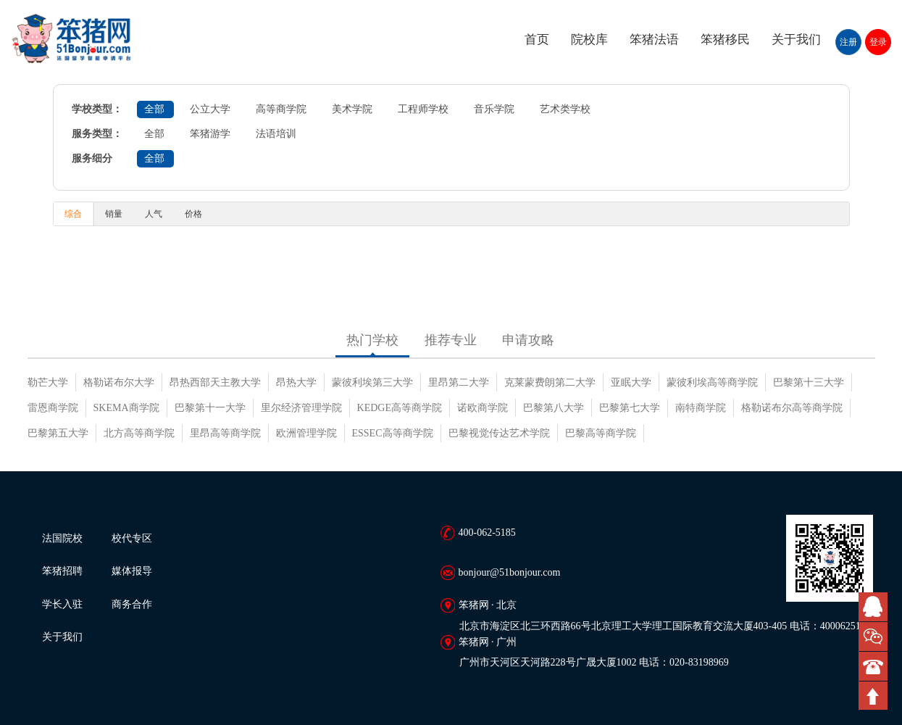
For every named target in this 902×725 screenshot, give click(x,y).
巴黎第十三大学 (808, 382)
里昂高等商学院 (225, 433)
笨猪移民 (725, 39)
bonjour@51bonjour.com (510, 572)
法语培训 (276, 133)
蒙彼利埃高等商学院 (712, 382)
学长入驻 (62, 604)
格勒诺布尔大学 (118, 382)
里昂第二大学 (458, 382)
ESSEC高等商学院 (392, 433)
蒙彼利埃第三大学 (372, 382)
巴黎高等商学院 (600, 433)
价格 (193, 214)
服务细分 (92, 158)
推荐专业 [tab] (451, 340)
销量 (113, 214)
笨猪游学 (210, 133)
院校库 (589, 39)
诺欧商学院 (482, 407)
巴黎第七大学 (629, 407)
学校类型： (97, 109)
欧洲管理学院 (306, 433)
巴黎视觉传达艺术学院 (499, 433)
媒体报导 (132, 571)
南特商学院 (700, 407)
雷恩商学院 (53, 407)
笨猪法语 (654, 39)
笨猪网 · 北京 (488, 605)
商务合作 (132, 604)
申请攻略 (528, 340)
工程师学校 (423, 109)
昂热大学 (296, 382)
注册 (848, 42)
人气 (153, 214)
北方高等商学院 (139, 433)
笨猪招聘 (62, 571)
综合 (73, 214)
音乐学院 (494, 109)
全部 (154, 109)
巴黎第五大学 (58, 433)
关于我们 (796, 39)
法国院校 (62, 538)
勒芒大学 (48, 382)
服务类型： (97, 133)
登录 (878, 42)
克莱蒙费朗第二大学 (550, 382)
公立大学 (210, 109)
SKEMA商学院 (126, 407)
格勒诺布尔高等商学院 (792, 407)
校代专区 (132, 538)
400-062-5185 (487, 532)
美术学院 (352, 109)
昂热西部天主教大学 (215, 382)
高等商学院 (281, 109)
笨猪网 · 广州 (488, 642)
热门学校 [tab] (372, 340)
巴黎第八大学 (553, 407)
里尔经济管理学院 (301, 407)
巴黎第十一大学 (210, 407)
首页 (537, 39)
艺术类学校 (565, 109)
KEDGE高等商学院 (399, 407)
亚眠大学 (631, 382)
